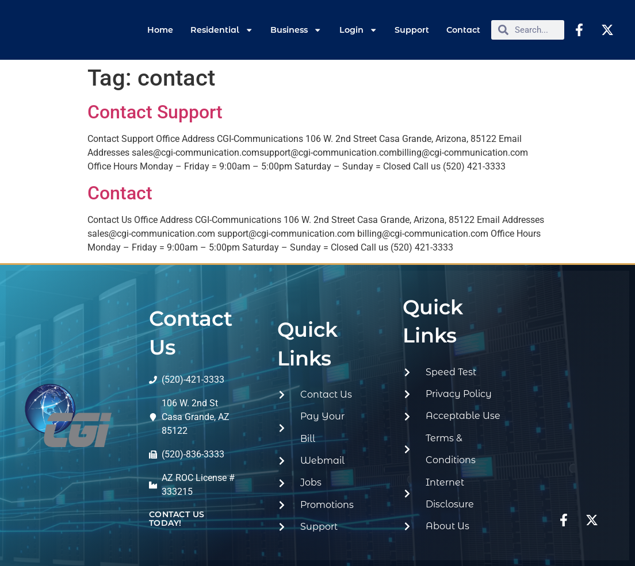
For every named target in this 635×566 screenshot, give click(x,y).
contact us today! (177, 518)
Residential (221, 30)
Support (412, 30)
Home (160, 30)
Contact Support (155, 112)
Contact (463, 30)
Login (358, 30)
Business (296, 30)
